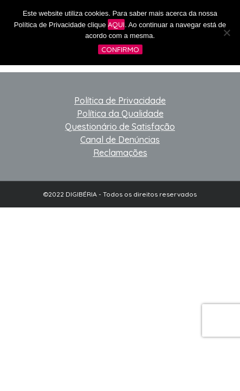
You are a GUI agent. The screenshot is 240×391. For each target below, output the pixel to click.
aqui (116, 24)
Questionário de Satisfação (120, 126)
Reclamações (120, 152)
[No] (226, 32)
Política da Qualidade (120, 113)
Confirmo (120, 49)
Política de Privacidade (120, 100)
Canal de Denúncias (120, 139)
